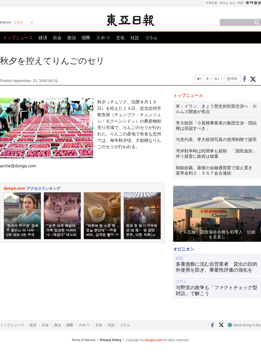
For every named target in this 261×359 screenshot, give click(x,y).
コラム (151, 37)
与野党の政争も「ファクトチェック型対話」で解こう (216, 290)
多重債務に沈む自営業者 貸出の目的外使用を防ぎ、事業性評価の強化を (216, 267)
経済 (43, 37)
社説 (134, 37)
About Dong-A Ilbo (244, 325)
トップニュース (18, 37)
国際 (86, 37)
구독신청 (211, 3)
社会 (57, 37)
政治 (71, 37)
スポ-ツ (103, 37)
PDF (240, 3)
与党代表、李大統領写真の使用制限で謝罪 (216, 139)
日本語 (18, 22)
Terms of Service (83, 340)
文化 (120, 37)
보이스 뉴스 (227, 3)
